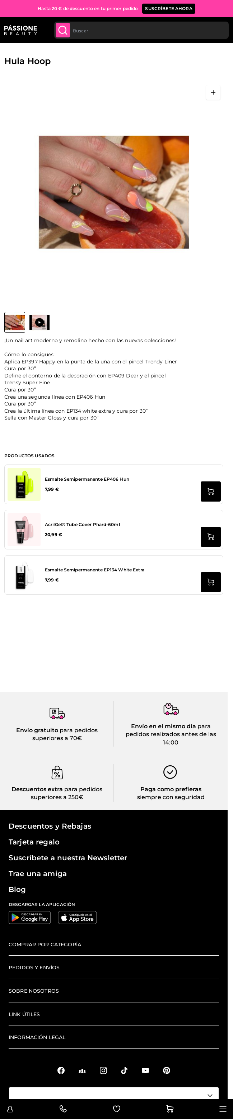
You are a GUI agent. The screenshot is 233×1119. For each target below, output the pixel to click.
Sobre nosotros (34, 991)
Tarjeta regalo (34, 842)
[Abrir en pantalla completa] (213, 92)
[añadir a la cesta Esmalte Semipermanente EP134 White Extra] (211, 582)
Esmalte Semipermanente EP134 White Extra (94, 569)
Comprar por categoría (45, 944)
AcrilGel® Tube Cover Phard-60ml (82, 524)
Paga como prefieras (170, 789)
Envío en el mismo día (163, 726)
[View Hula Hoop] (14, 322)
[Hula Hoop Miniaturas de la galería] (27, 322)
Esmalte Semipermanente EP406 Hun (87, 479)
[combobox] (141, 30)
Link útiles (24, 1014)
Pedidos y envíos (34, 967)
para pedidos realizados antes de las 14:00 (171, 734)
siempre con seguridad (171, 797)
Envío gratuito (37, 730)
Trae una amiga (38, 873)
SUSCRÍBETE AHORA (168, 8)
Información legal (37, 1037)
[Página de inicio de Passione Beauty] (20, 30)
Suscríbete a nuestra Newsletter (68, 857)
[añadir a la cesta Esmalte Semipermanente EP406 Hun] (211, 491)
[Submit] (62, 30)
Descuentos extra (37, 789)
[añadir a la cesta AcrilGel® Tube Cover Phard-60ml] (211, 537)
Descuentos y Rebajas (50, 826)
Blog (17, 889)
